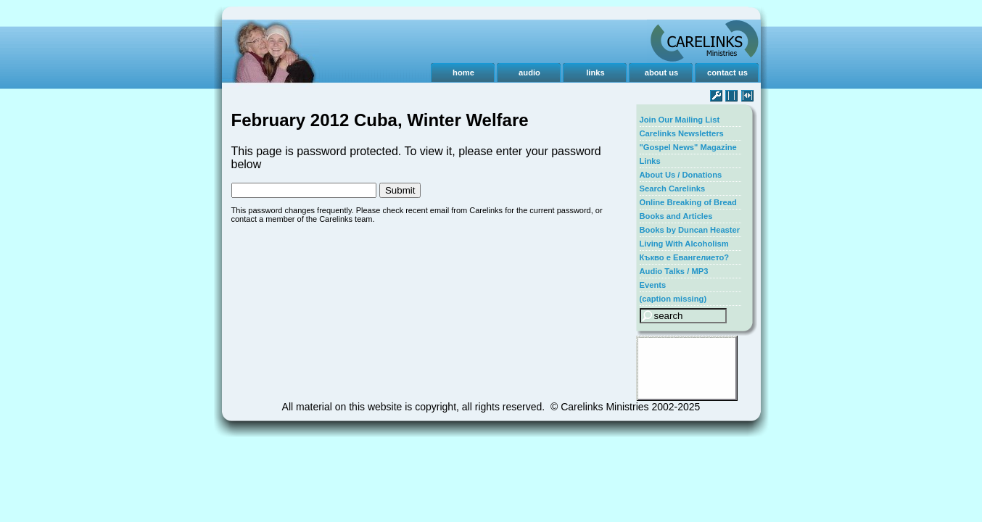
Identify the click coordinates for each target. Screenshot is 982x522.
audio (529, 72)
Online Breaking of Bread (688, 202)
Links (650, 161)
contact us (727, 72)
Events (653, 285)
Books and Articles (676, 216)
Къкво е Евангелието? (685, 257)
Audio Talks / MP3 (674, 271)
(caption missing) (673, 298)
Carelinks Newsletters (682, 133)
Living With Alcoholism (684, 243)
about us (662, 72)
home (463, 72)
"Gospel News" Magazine (688, 147)
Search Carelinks (673, 188)
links (595, 72)
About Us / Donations (681, 174)
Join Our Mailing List (680, 119)
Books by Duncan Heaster (690, 229)
